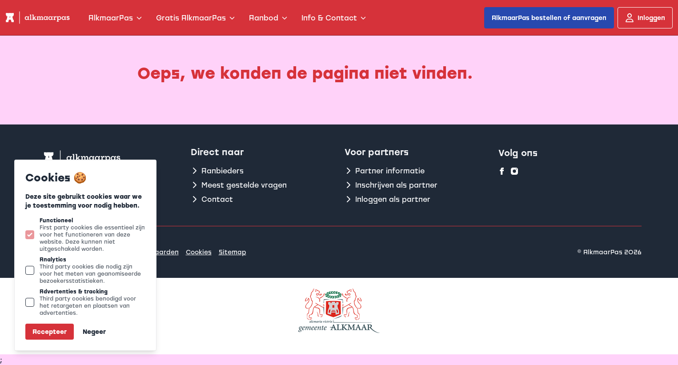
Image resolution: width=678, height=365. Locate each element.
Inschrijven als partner (391, 184)
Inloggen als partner (387, 199)
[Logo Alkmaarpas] (37, 18)
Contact (212, 199)
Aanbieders (217, 170)
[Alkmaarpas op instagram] (514, 171)
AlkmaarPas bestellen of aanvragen (549, 17)
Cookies (199, 252)
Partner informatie (385, 170)
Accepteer (49, 331)
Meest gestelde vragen (239, 184)
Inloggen (645, 17)
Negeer (94, 331)
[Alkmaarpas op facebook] (502, 171)
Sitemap (232, 252)
